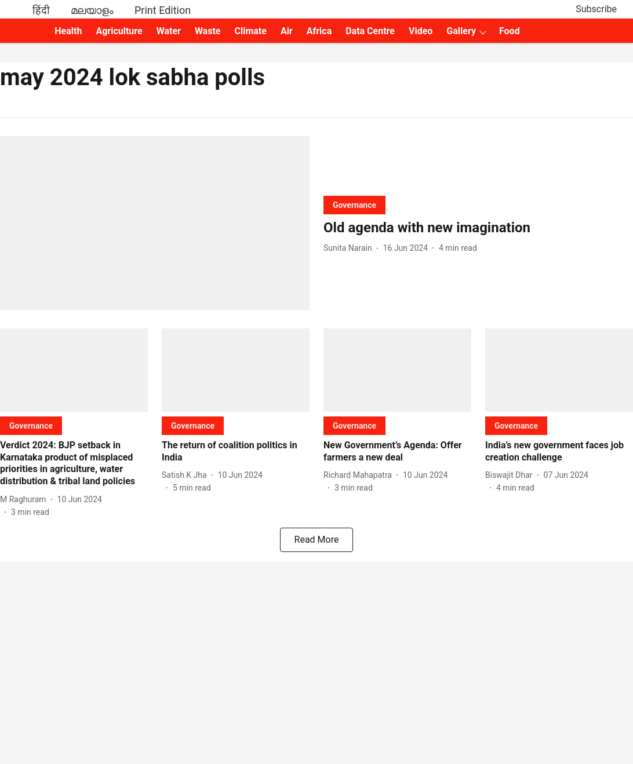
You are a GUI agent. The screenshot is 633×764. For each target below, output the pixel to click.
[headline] (478, 228)
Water (169, 30)
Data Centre (370, 30)
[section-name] (354, 204)
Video (420, 30)
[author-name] (350, 248)
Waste (208, 30)
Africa (319, 30)
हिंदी (41, 10)
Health (68, 30)
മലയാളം (92, 10)
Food (509, 30)
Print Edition (162, 10)
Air (287, 30)
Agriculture (119, 30)
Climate (250, 30)
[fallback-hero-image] (155, 223)
